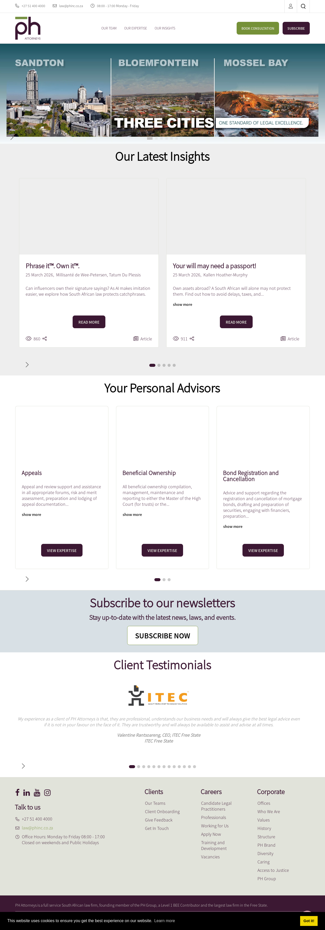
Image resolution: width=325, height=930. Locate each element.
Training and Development (214, 845)
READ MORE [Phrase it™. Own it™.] (89, 322)
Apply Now (211, 834)
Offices (263, 803)
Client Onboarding (162, 811)
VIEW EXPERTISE (62, 550)
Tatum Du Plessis (125, 275)
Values (263, 820)
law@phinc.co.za (71, 6)
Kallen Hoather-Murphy (225, 275)
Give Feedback (158, 820)
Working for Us (215, 826)
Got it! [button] (308, 921)
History (264, 828)
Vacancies (210, 857)
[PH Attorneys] (27, 27)
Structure (266, 837)
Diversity (265, 853)
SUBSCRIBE (296, 28)
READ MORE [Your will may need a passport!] (236, 322)
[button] (150, 138)
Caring (263, 862)
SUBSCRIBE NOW (162, 635)
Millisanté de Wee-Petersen (81, 275)
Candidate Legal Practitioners (216, 806)
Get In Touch (157, 828)
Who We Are (268, 811)
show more (182, 304)
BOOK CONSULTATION (257, 28)
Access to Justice (273, 870)
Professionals (213, 817)
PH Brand (266, 845)
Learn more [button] (164, 921)
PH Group (266, 878)
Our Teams (155, 803)
